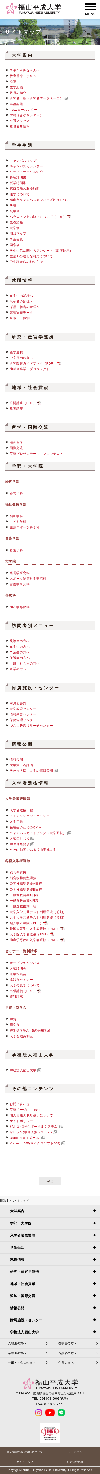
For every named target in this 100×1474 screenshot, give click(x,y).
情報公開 (16, 759)
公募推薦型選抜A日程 (26, 883)
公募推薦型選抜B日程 (26, 889)
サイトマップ (25, 1461)
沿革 (13, 81)
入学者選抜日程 (21, 810)
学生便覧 (16, 239)
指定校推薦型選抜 (23, 878)
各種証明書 (18, 177)
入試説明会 (18, 968)
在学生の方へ (20, 646)
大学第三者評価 (21, 765)
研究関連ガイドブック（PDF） (33, 363)
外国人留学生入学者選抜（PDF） (34, 928)
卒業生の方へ (20, 652)
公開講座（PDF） (23, 403)
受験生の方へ (20, 641)
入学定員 (16, 821)
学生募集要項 (20, 844)
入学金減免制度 (21, 1036)
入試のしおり (20, 838)
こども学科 (18, 521)
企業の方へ (18, 669)
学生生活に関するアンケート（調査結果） (41, 250)
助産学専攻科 (20, 607)
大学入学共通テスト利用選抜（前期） (38, 912)
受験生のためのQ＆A (25, 827)
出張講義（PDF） (23, 991)
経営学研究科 (20, 573)
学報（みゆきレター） (26, 115)
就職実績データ (21, 312)
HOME (4, 1200)
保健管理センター (23, 720)
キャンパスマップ (23, 160)
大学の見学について (25, 985)
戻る (50, 1181)
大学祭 (15, 228)
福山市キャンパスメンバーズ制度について (41, 199)
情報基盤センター (23, 714)
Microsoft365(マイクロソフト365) (35, 1143)
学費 (13, 205)
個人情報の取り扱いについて (31, 1115)
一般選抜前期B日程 (24, 900)
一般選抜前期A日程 (24, 895)
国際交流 (16, 448)
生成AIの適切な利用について (31, 256)
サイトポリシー (21, 1121)
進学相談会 (18, 974)
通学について (20, 194)
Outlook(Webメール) (25, 1137)
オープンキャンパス (25, 963)
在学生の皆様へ (21, 295)
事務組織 (16, 104)
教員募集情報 (20, 126)
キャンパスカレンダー (26, 166)
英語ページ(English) (25, 1109)
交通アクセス (20, 120)
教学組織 (16, 87)
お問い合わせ (20, 1104)
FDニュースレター (23, 109)
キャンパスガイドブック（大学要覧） (38, 833)
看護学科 (16, 550)
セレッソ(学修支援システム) (31, 1132)
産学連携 (16, 352)
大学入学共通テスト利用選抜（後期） (38, 917)
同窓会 (15, 245)
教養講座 (16, 222)
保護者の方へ (20, 657)
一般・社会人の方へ (25, 663)
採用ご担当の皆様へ (25, 307)
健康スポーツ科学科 (25, 527)
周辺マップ (18, 233)
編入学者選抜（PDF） (26, 923)
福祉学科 (16, 516)
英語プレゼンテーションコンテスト (36, 453)
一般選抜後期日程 (23, 906)
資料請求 (16, 996)
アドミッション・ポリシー (30, 815)
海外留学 (16, 442)
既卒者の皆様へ (21, 301)
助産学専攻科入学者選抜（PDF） (34, 940)
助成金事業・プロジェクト (30, 369)
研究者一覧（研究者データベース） (36, 98)
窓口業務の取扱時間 (25, 188)
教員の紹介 (18, 92)
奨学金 (15, 211)
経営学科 (16, 493)
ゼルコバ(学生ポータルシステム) (34, 1126)
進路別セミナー (21, 979)
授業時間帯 (18, 183)
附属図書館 (18, 703)
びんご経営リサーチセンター (31, 725)
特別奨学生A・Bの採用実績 (30, 1030)
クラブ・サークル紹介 (26, 171)
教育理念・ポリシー (25, 76)
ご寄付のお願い (21, 357)
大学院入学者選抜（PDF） (30, 934)
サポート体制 (20, 318)
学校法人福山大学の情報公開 (31, 770)
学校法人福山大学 (23, 1070)
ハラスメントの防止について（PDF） (38, 216)
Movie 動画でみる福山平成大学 (33, 849)
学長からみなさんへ (25, 70)
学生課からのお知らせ (26, 261)
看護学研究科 (20, 584)
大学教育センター (23, 708)
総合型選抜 (18, 872)
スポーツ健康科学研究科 (28, 578)
